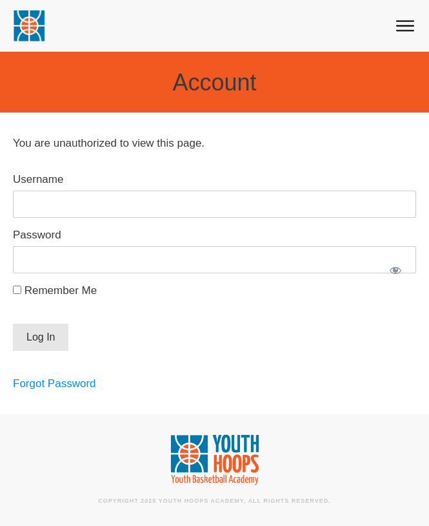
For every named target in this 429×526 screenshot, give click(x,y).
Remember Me (55, 290)
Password (37, 235)
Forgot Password (54, 383)
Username (38, 179)
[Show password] (395, 270)
